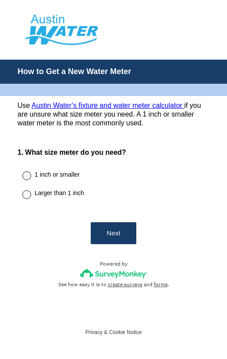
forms (161, 284)
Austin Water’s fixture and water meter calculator (108, 105)
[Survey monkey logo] (113, 273)
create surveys (125, 284)
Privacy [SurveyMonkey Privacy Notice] (94, 332)
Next (114, 233)
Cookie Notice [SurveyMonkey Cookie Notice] (125, 332)
